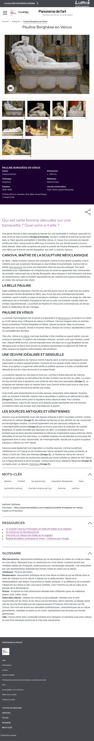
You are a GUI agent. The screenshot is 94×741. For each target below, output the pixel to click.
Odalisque (34, 464)
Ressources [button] (13, 523)
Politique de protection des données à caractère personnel (24, 680)
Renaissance (64, 318)
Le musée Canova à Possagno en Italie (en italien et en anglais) (38, 529)
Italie (81, 481)
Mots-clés (7, 728)
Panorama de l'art (52, 11)
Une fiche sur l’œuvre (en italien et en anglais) (29, 535)
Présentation (7, 665)
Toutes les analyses (12, 708)
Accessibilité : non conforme (12, 690)
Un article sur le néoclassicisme (22, 532)
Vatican (75, 488)
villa (69, 343)
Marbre (7, 481)
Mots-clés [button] (12, 474)
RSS (3, 685)
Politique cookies (8, 700)
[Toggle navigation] (5, 13)
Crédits (5, 670)
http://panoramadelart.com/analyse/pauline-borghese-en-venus (48, 508)
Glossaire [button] (11, 553)
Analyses (16, 21)
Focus (5, 718)
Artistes (6, 713)
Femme (62, 488)
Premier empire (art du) (40, 488)
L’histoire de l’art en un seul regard (57, 15)
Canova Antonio (9, 174)
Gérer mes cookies (9, 695)
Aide (4, 660)
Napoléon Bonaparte (62, 481)
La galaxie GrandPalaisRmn (21, 3)
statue (26, 336)
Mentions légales (8, 675)
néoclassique (15, 267)
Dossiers (6, 723)
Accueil (5, 21)
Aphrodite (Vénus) (13, 488)
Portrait (21, 481)
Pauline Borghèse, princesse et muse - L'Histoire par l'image (37, 538)
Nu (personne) (38, 481)
